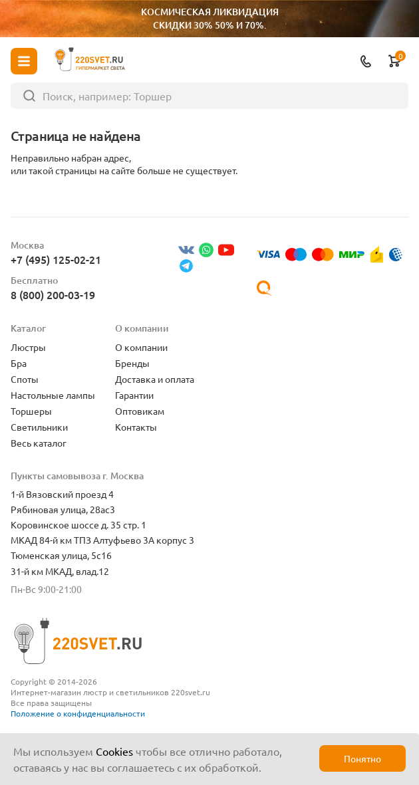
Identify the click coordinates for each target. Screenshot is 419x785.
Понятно (362, 758)
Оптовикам (139, 411)
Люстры (28, 347)
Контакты (136, 427)
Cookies (114, 751)
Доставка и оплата (154, 379)
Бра (19, 363)
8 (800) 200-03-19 (53, 294)
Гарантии (134, 395)
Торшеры (31, 411)
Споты (25, 379)
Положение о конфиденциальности (78, 713)
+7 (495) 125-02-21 (56, 259)
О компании (141, 347)
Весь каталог (39, 443)
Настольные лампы (53, 395)
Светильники (39, 427)
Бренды (132, 363)
